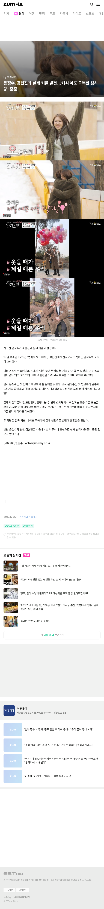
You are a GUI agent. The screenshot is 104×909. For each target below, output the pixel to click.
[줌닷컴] (9, 4)
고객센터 (22, 889)
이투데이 (22, 708)
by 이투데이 (10, 77)
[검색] (92, 4)
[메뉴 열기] (98, 4)
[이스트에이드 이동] (13, 874)
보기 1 (52, 635)
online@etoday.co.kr (37, 443)
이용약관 (7, 897)
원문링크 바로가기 (28, 516)
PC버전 (9, 889)
